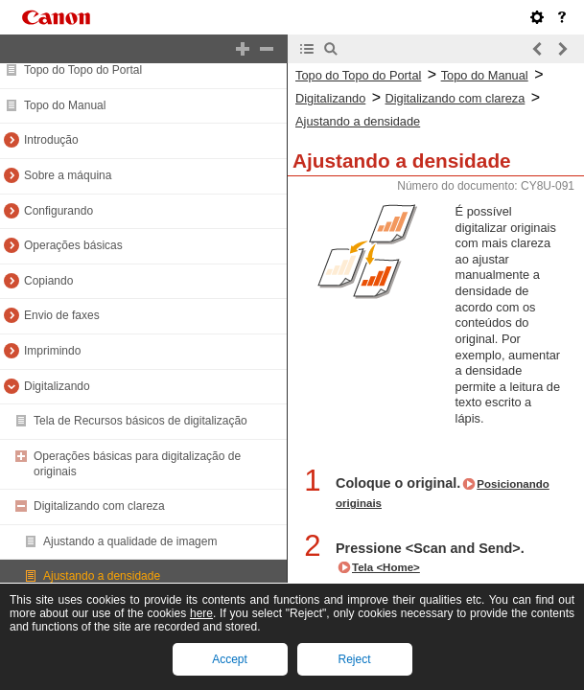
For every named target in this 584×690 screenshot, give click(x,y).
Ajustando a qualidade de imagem (130, 541)
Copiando (48, 281)
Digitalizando (57, 386)
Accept (229, 659)
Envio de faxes (62, 315)
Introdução (51, 140)
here (201, 613)
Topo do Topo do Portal (83, 70)
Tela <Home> (386, 567)
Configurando (58, 211)
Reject (354, 659)
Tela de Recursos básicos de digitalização (140, 420)
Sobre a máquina (67, 175)
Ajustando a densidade (101, 576)
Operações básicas (73, 245)
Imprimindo (52, 350)
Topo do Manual (64, 105)
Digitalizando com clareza (99, 506)
